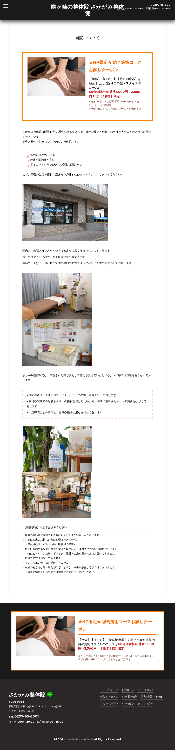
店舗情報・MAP (151, 698)
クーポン (128, 705)
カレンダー (145, 705)
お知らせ (128, 690)
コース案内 (145, 690)
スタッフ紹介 (109, 705)
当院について (109, 698)
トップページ (109, 690)
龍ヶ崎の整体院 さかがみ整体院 (87, 10)
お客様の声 (129, 698)
